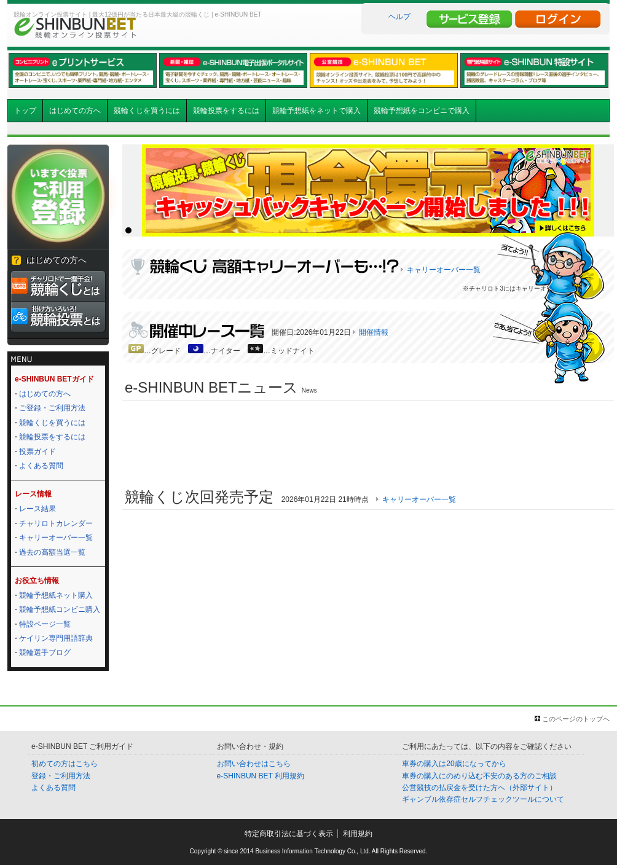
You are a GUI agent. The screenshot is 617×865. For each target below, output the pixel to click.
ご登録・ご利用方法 (52, 408)
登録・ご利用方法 (60, 776)
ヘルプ (399, 16)
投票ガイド (37, 451)
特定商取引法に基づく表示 (289, 833)
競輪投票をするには (226, 110)
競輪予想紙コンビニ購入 (59, 609)
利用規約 (357, 833)
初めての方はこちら (64, 763)
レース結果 (37, 508)
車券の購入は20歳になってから (454, 763)
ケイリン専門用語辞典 (56, 638)
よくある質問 (41, 465)
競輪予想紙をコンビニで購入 (422, 110)
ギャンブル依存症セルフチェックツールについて (483, 799)
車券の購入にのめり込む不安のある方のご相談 (479, 776)
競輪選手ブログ (45, 652)
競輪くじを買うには (147, 110)
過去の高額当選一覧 (52, 552)
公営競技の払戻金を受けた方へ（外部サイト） (479, 787)
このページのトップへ (576, 718)
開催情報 (373, 332)
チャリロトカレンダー (56, 523)
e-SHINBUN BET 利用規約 (260, 776)
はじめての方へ (75, 110)
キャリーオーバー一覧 (56, 537)
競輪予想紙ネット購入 (56, 595)
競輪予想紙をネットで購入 (316, 110)
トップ (25, 110)
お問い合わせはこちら (254, 763)
